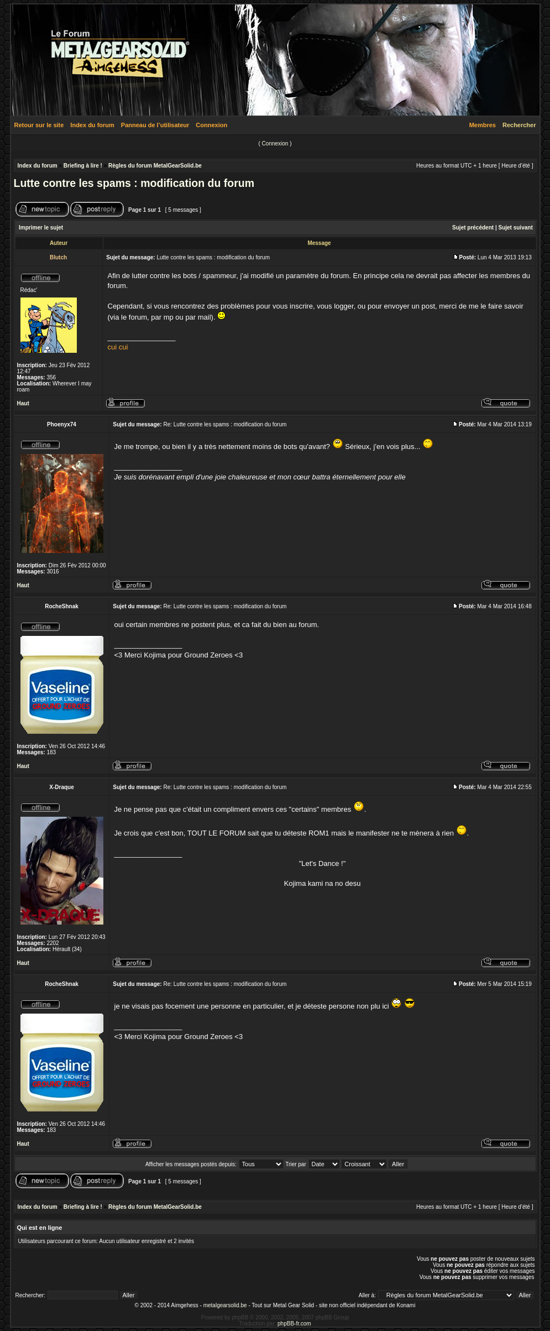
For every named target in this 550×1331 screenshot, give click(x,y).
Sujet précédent (473, 228)
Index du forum (92, 125)
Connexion (211, 125)
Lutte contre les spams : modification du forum (134, 183)
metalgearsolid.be (225, 1305)
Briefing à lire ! (83, 166)
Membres (482, 125)
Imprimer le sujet (41, 228)
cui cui (118, 347)
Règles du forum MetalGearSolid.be (155, 166)
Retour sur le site (39, 125)
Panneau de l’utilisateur (155, 125)
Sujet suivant (515, 228)
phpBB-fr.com (294, 1323)
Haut (23, 403)
